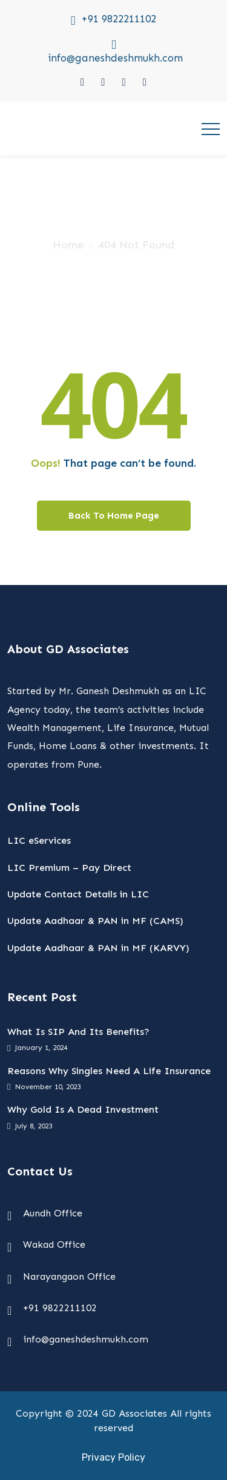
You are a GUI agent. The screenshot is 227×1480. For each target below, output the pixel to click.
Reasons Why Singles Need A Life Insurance (109, 1071)
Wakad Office (54, 1244)
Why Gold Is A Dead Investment (83, 1109)
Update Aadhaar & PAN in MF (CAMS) (95, 920)
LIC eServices (39, 840)
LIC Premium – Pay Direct (69, 867)
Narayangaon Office (69, 1276)
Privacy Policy (113, 1457)
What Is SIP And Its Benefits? (78, 1031)
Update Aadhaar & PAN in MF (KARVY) (98, 947)
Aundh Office (52, 1213)
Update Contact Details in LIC (78, 894)
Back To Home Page (113, 515)
